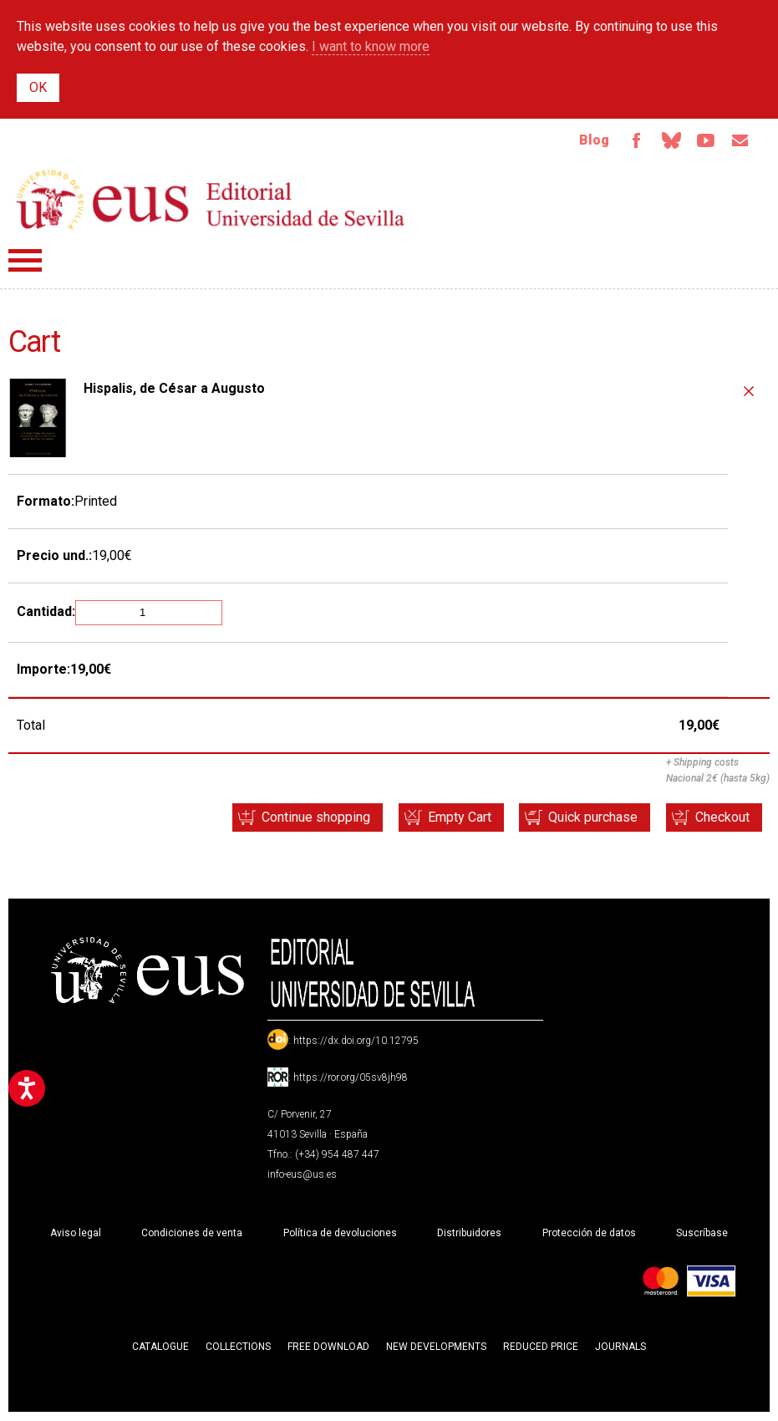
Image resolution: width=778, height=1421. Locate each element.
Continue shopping (311, 818)
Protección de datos (589, 1234)
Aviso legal (75, 1234)
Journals (620, 1347)
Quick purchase (591, 818)
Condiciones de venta (191, 1234)
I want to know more (371, 46)
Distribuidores (469, 1234)
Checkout (721, 818)
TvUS (704, 140)
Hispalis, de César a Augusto (174, 389)
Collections (238, 1347)
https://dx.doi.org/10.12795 (356, 1041)
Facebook (634, 140)
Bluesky (669, 140)
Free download (328, 1347)
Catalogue (160, 1347)
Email (739, 140)
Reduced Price (540, 1347)
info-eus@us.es (302, 1175)
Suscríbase (702, 1234)
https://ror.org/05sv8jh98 (350, 1078)
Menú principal (25, 261)
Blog (592, 140)
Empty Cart (456, 818)
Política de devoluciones (340, 1234)
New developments (436, 1347)
